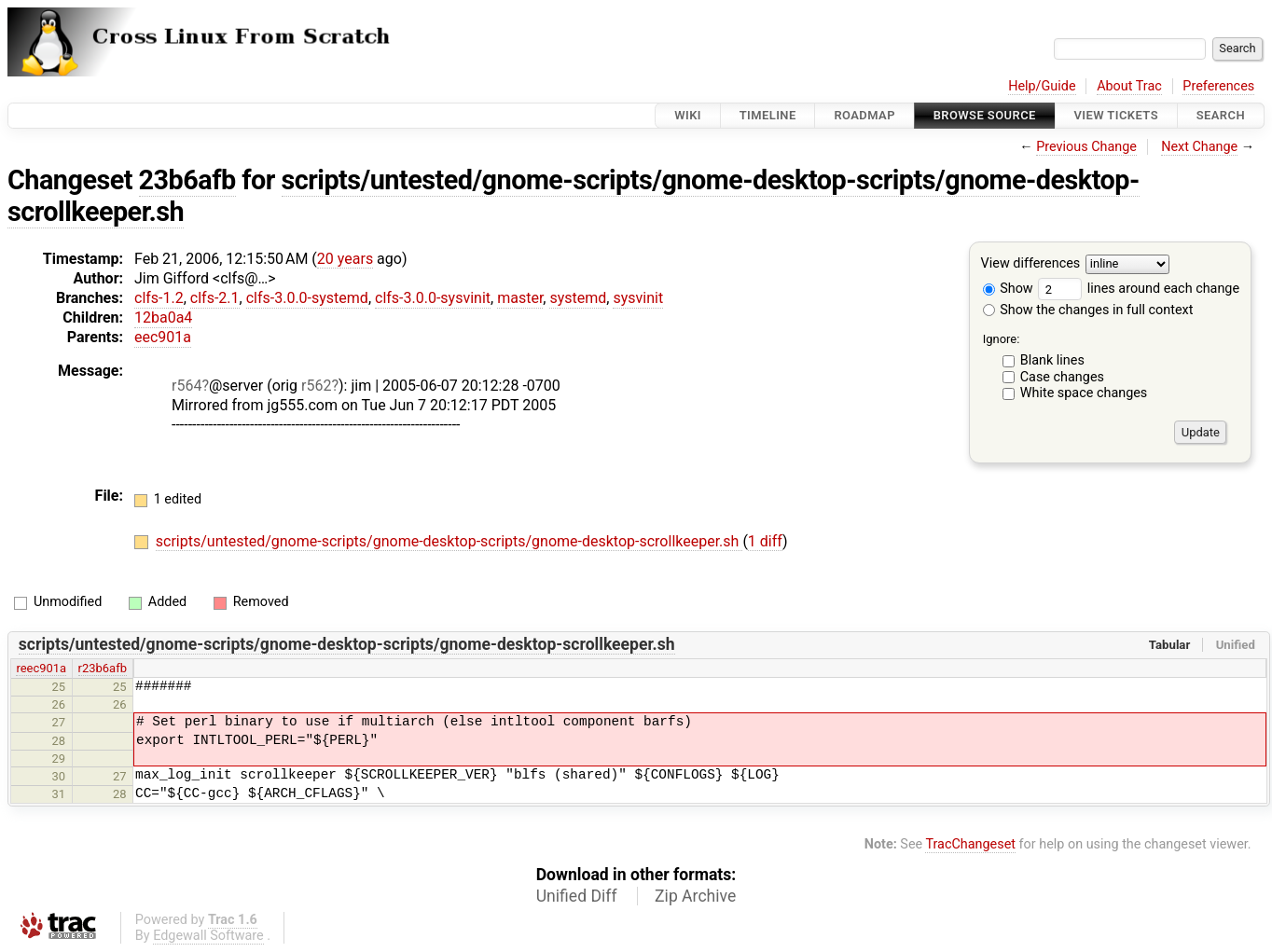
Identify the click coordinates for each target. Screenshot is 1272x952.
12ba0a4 (163, 317)
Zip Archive (695, 896)
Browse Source (984, 115)
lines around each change (1138, 289)
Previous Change (1086, 147)
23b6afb (187, 180)
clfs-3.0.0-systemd (307, 298)
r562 (316, 385)
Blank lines (1052, 360)
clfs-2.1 (215, 298)
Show (1008, 289)
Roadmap (864, 115)
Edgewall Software (208, 936)
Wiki (687, 115)
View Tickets (1116, 115)
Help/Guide (1041, 86)
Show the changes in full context (1088, 310)
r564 (186, 385)
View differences (1031, 264)
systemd (577, 298)
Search (1220, 115)
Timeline (768, 115)
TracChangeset (970, 844)
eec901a (162, 337)
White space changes (1084, 393)
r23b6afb (102, 668)
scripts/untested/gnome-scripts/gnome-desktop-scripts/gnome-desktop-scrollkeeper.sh (573, 196)
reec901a (41, 668)
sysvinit (638, 298)
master (520, 298)
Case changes (1062, 377)
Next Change (1199, 147)
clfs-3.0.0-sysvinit (433, 298)
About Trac (1129, 86)
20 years (345, 259)
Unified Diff (576, 896)
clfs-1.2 (159, 298)
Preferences (1218, 86)
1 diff (765, 541)
